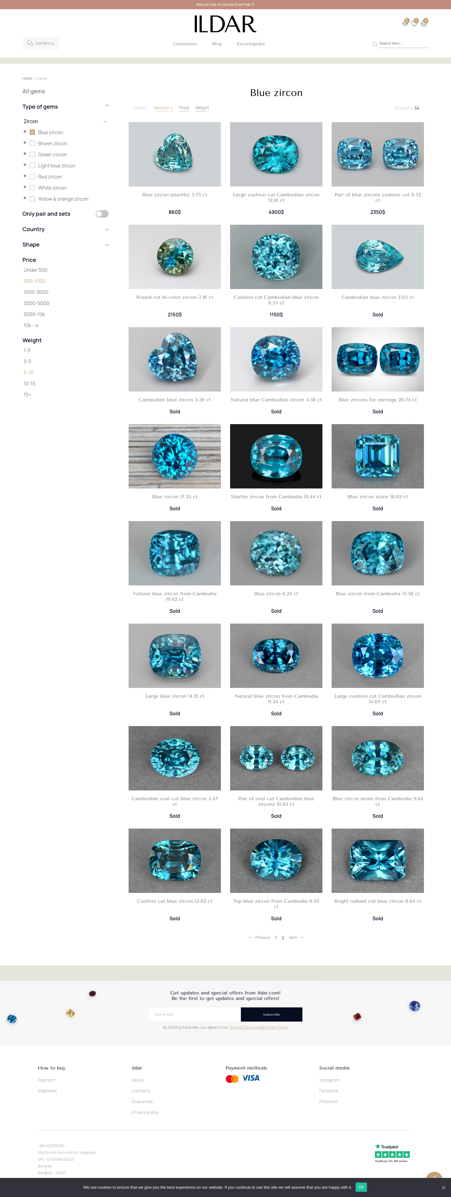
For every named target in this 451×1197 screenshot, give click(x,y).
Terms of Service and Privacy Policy (258, 1027)
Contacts (141, 1091)
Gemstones (185, 43)
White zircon (52, 187)
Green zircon (52, 154)
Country (65, 229)
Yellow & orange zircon (63, 198)
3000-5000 (36, 303)
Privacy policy (145, 1112)
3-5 (27, 361)
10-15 (29, 383)
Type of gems (65, 106)
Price (184, 107)
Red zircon (50, 176)
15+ (27, 394)
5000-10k (34, 314)
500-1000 (35, 281)
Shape (65, 244)
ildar (137, 1068)
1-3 (27, 350)
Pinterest (328, 1101)
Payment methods (246, 1068)
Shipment (47, 1091)
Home (27, 78)
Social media (334, 1068)
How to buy (51, 1068)
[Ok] (443, 1187)
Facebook (328, 1091)
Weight (202, 107)
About (138, 1080)
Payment (46, 1080)
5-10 (29, 372)
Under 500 (35, 270)
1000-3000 (36, 292)
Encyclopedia (251, 43)
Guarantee (142, 1101)
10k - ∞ (31, 325)
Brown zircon (52, 143)
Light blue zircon (56, 165)
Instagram (329, 1080)
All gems (33, 91)
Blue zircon (50, 132)
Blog (217, 43)
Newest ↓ (163, 107)
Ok (362, 1187)
